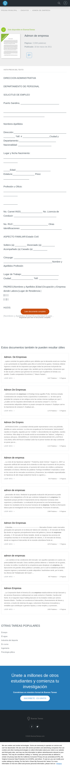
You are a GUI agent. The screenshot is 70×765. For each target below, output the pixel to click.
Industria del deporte (9, 640)
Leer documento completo (35, 311)
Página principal (9, 10)
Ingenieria (5, 648)
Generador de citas (34, 753)
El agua (4, 636)
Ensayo (4, 632)
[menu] (65, 3)
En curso (4, 644)
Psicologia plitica (8, 652)
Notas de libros (35, 750)
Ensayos (25, 10)
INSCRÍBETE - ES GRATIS (35, 698)
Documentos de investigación (35, 746)
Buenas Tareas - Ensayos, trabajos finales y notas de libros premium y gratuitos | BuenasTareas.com (5, 3)
